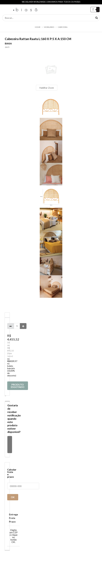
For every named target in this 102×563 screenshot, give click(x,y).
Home (37, 27)
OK (13, 497)
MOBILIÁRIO (49, 27)
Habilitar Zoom (46, 87)
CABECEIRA (62, 27)
